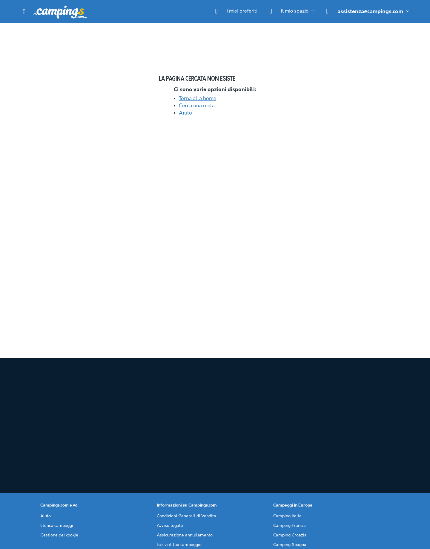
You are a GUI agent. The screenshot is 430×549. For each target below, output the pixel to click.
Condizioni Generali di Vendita (186, 436)
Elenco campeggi (56, 445)
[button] (24, 11)
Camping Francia (289, 445)
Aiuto (185, 113)
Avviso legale (170, 445)
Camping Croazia (290, 455)
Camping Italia (287, 436)
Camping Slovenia (291, 474)
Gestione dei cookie (59, 455)
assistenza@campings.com (370, 12)
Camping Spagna (289, 465)
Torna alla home (197, 99)
